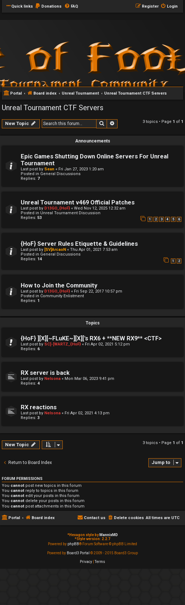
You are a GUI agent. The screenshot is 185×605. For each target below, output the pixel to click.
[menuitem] (48, 6)
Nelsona (52, 378)
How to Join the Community (59, 285)
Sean (49, 169)
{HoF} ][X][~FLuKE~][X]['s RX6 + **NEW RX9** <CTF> (91, 338)
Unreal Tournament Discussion (70, 213)
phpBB (73, 544)
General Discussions (60, 173)
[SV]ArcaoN (55, 249)
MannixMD (108, 535)
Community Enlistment (62, 296)
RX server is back (45, 372)
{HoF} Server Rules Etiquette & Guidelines (79, 243)
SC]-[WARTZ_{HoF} (62, 344)
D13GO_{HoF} (57, 208)
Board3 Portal (78, 553)
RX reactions (39, 407)
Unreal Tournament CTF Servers (52, 107)
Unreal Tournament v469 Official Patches (78, 202)
